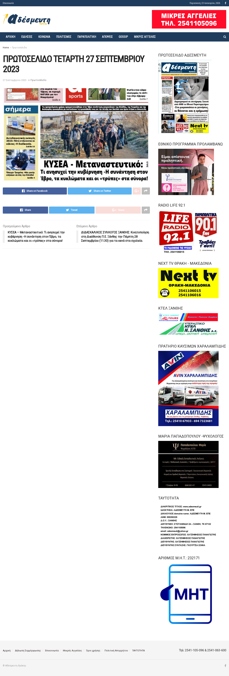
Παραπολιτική (86, 37)
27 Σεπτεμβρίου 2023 (14, 80)
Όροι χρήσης (93, 650)
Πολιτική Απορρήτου (116, 650)
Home (6, 47)
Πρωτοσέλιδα (19, 47)
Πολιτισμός (63, 37)
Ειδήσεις (26, 37)
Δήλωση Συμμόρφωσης (28, 650)
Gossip (123, 37)
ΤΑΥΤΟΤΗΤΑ (138, 650)
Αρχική (10, 37)
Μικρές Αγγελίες (145, 37)
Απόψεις (107, 37)
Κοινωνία (44, 37)
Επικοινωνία (8, 3)
